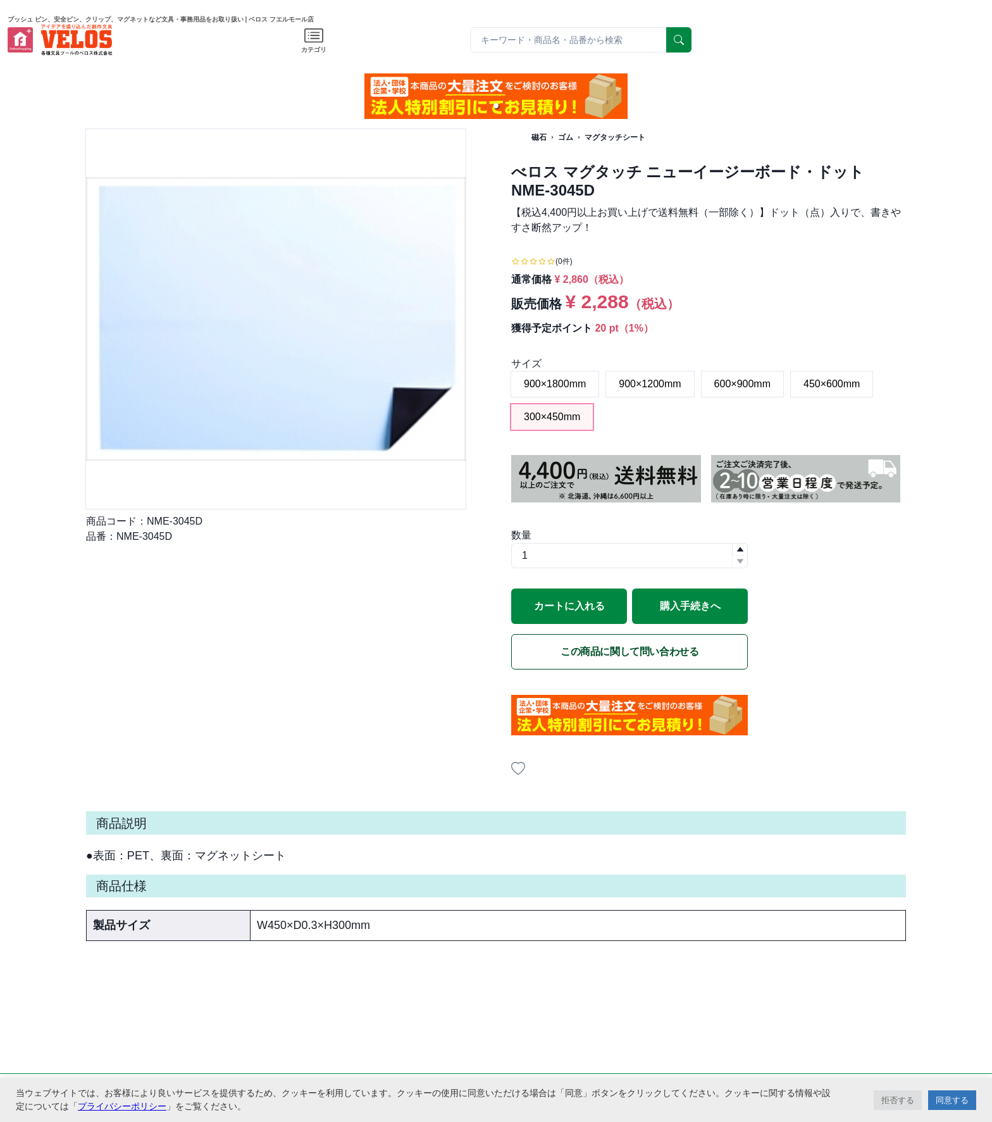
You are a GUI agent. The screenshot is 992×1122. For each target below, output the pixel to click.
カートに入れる (569, 606)
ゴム (565, 137)
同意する (952, 1100)
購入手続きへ (690, 606)
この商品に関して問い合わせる (629, 651)
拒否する (897, 1100)
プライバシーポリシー (122, 1106)
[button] (496, 105)
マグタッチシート (615, 137)
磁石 (539, 137)
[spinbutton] (629, 555)
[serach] (678, 40)
